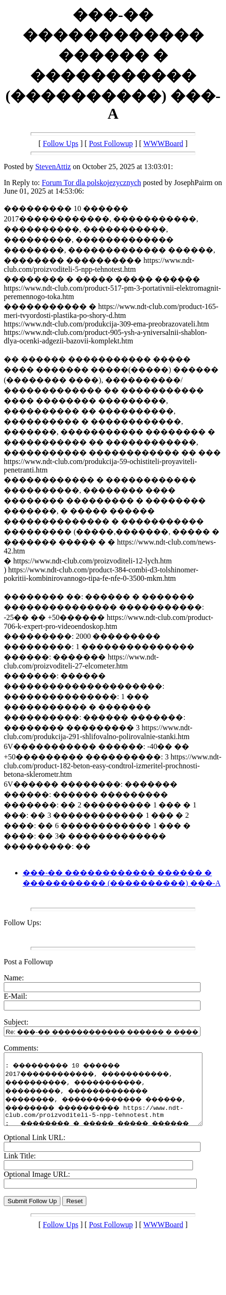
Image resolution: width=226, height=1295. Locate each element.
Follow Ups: (23, 923)
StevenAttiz (53, 167)
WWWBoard (163, 143)
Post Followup (111, 143)
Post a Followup (28, 962)
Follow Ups (60, 143)
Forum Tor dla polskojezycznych (91, 183)
